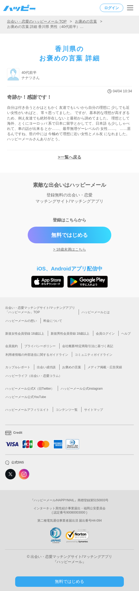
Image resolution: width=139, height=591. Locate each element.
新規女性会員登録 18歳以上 (24, 333)
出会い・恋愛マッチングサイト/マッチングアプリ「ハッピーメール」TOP (40, 310)
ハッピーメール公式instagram (82, 388)
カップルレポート (17, 367)
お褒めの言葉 (86, 21)
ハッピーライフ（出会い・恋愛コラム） (33, 376)
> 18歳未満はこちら (69, 249)
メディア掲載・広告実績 (105, 367)
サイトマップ (93, 410)
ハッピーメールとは (96, 312)
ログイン (111, 8)
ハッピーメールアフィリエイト (27, 410)
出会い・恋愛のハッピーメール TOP (37, 21)
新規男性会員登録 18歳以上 (70, 333)
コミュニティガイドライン (93, 355)
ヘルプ (126, 333)
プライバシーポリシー (40, 346)
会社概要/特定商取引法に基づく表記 (87, 346)
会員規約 (11, 346)
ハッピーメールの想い (21, 321)
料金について (52, 321)
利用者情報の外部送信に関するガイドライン (36, 355)
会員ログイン (105, 333)
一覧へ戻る (70, 157)
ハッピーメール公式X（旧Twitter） (29, 388)
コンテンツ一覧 (67, 410)
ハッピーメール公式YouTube (25, 397)
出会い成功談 (46, 367)
